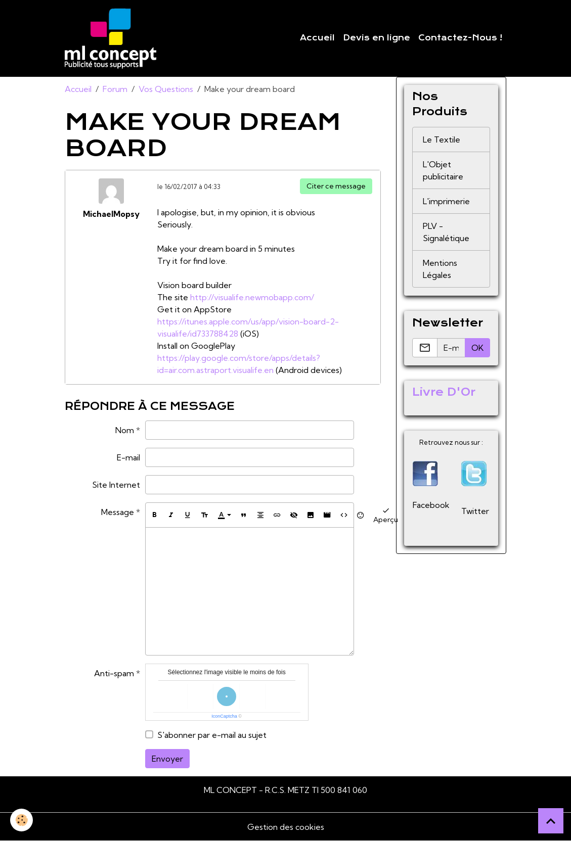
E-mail (128, 457)
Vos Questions (166, 89)
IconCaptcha (224, 716)
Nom (124, 430)
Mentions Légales (440, 269)
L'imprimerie (446, 201)
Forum (115, 89)
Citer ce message (336, 186)
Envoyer (167, 759)
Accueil (317, 37)
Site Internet (116, 485)
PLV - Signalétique (446, 232)
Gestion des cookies (285, 827)
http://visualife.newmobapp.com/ (252, 297)
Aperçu (385, 514)
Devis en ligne (376, 37)
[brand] (112, 38)
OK (477, 348)
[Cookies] (21, 820)
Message (117, 512)
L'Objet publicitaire (443, 170)
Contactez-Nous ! (460, 37)
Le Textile (441, 139)
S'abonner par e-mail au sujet (212, 735)
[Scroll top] (550, 820)
